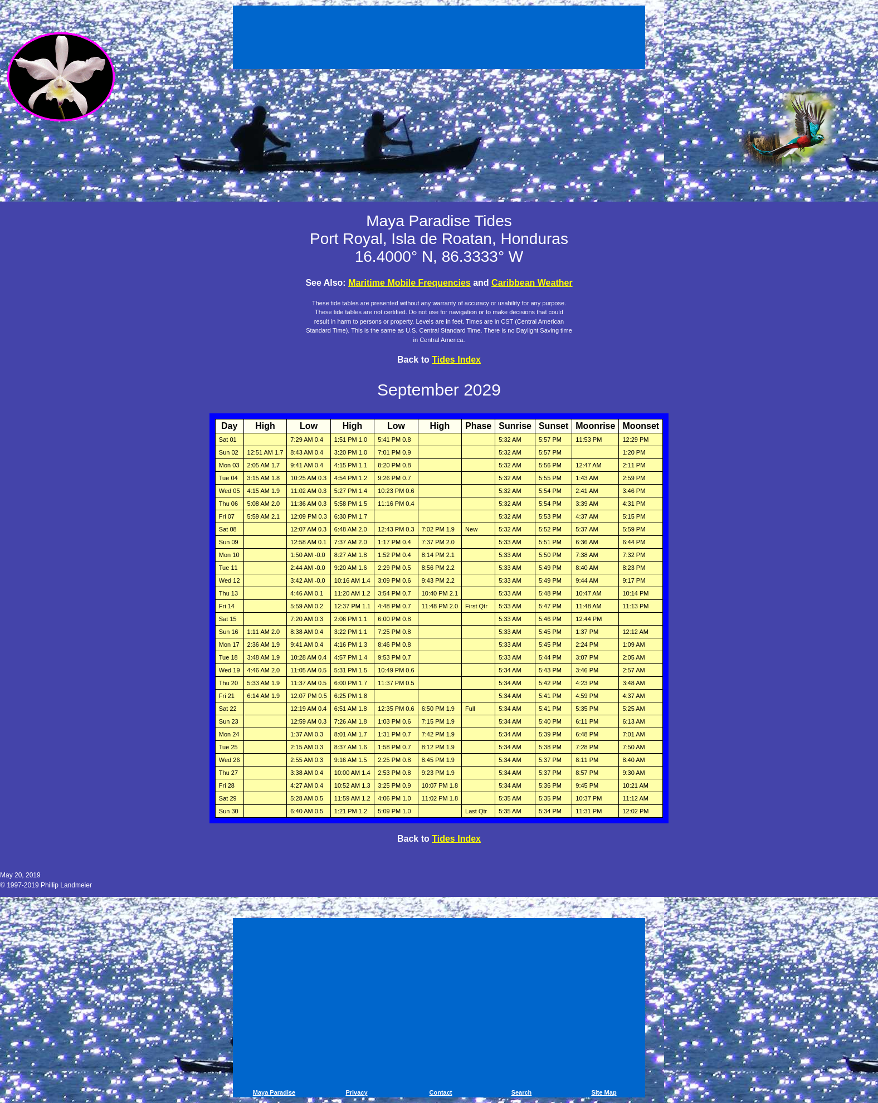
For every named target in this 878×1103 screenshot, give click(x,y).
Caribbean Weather (532, 282)
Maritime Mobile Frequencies (409, 282)
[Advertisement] (439, 39)
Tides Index (456, 359)
